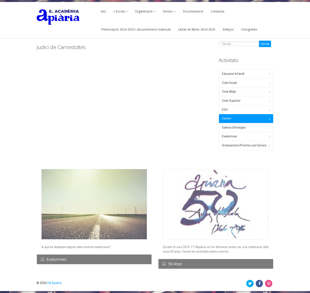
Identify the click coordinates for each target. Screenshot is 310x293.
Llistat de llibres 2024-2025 (196, 29)
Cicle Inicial (229, 82)
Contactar (218, 11)
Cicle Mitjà (229, 91)
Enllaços (228, 29)
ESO (225, 109)
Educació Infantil (233, 73)
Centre (226, 118)
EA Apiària (54, 283)
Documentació (193, 11)
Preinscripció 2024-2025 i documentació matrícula (136, 29)
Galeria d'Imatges (234, 127)
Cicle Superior (231, 100)
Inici (103, 11)
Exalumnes (229, 136)
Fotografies (249, 29)
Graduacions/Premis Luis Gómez (244, 145)
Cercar (265, 44)
